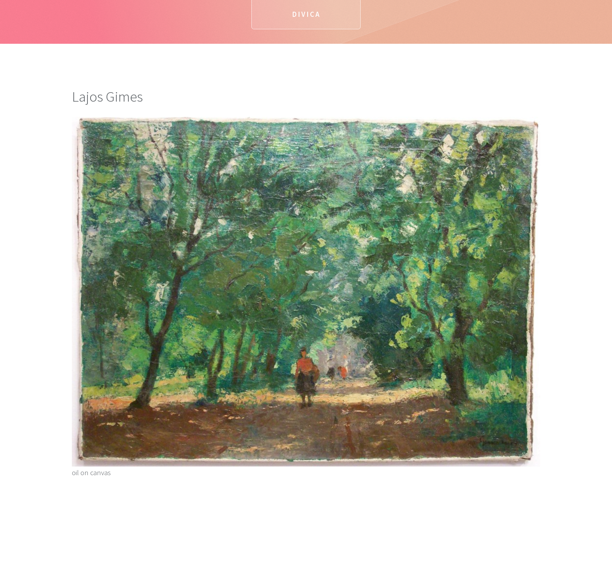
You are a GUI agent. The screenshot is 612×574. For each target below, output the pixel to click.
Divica (306, 14)
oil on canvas (306, 297)
